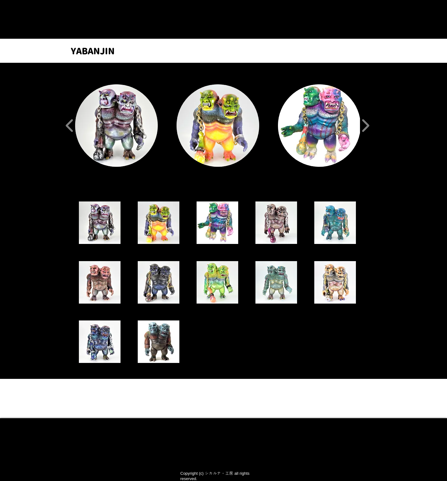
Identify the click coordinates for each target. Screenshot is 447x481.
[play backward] (70, 125)
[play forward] (365, 125)
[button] (116, 125)
